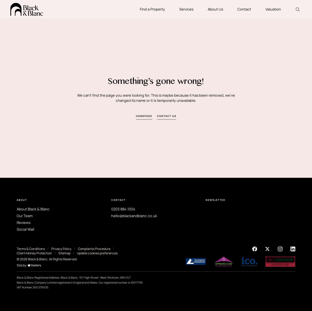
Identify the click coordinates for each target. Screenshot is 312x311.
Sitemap (64, 253)
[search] (298, 9)
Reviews (23, 222)
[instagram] (280, 248)
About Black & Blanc (33, 209)
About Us (215, 9)
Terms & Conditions (31, 249)
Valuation (273, 9)
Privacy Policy (61, 249)
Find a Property (152, 9)
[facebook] (254, 248)
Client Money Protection (34, 253)
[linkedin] (293, 248)
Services (186, 9)
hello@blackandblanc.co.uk (134, 215)
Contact (244, 9)
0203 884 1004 (123, 209)
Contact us (166, 116)
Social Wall (25, 229)
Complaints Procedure (94, 249)
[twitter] (267, 248)
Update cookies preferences (97, 253)
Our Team (25, 215)
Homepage (144, 116)
